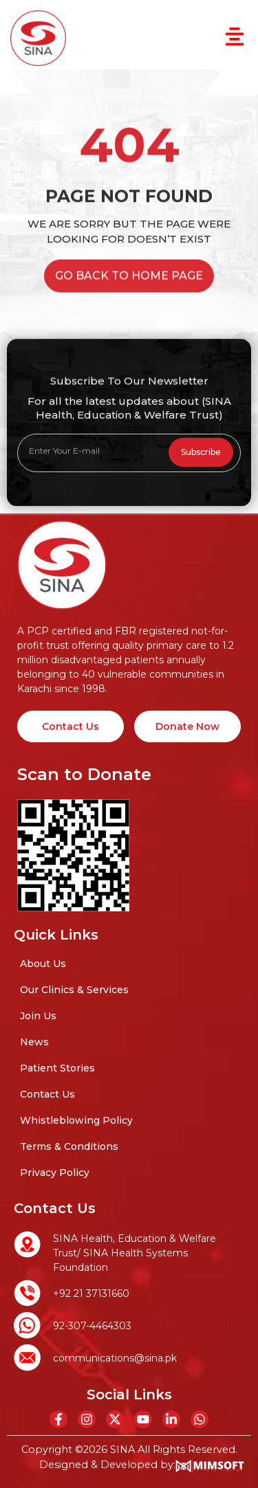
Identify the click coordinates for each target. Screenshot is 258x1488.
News (34, 1042)
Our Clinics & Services (74, 990)
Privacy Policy (54, 1172)
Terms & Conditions (69, 1146)
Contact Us (47, 1094)
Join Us (38, 1016)
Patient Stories (57, 1068)
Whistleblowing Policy (76, 1120)
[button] (234, 38)
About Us (43, 963)
